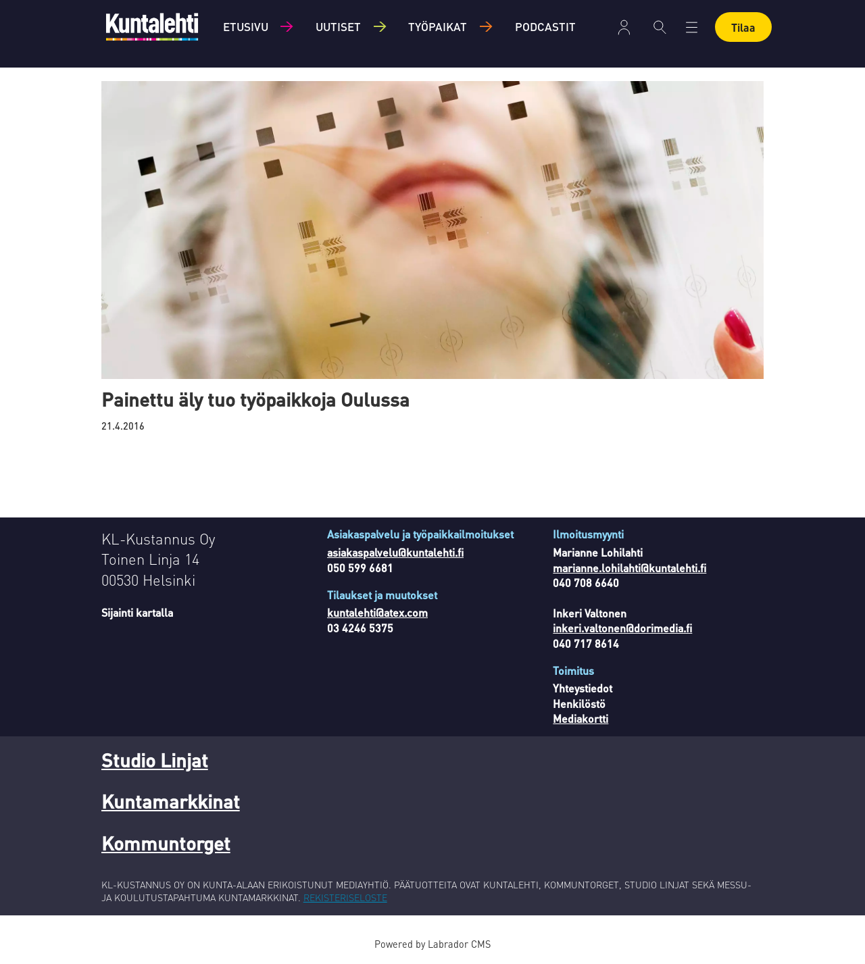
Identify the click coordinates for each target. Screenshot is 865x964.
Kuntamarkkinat (170, 801)
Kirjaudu (624, 27)
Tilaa (743, 27)
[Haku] (660, 27)
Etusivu (245, 26)
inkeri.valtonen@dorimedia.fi (622, 628)
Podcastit (545, 26)
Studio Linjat (154, 760)
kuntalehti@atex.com (377, 612)
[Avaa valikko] (691, 27)
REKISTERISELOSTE (345, 897)
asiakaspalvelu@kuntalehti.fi (395, 552)
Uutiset (338, 26)
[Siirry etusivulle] (152, 26)
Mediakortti (580, 718)
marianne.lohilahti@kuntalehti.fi (629, 568)
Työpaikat (437, 26)
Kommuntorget (165, 843)
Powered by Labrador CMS (432, 944)
